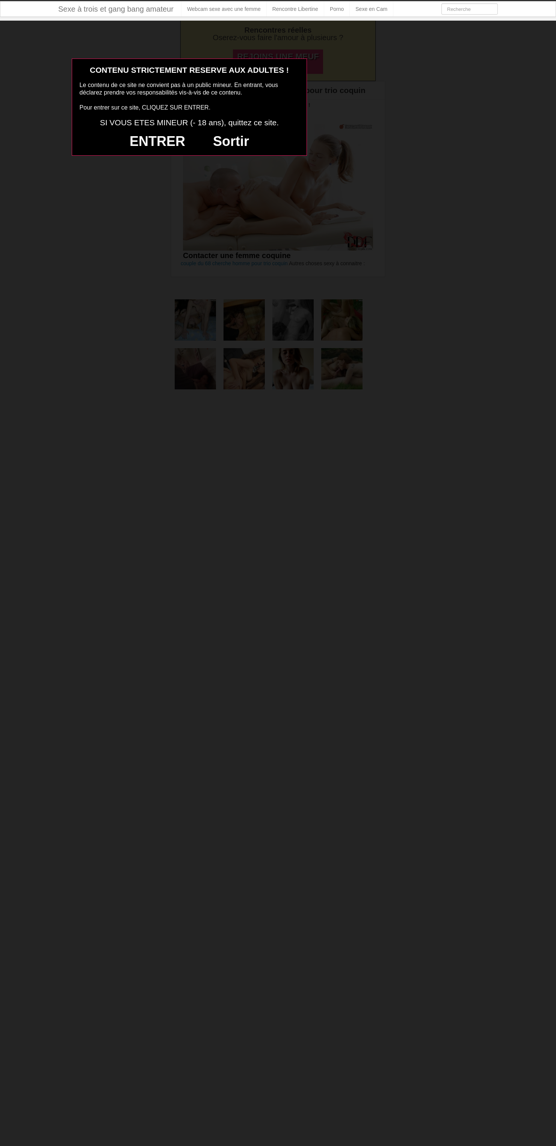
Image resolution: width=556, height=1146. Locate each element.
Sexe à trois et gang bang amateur (116, 9)
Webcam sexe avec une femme (224, 9)
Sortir (231, 141)
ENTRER (157, 141)
